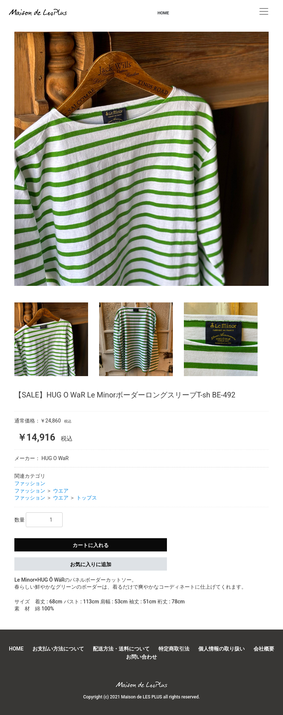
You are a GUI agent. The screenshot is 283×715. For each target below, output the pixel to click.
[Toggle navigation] (264, 11)
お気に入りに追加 (90, 564)
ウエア (61, 491)
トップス (86, 498)
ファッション (29, 483)
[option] (141, 161)
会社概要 (264, 649)
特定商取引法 (173, 649)
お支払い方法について (58, 649)
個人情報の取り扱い (221, 649)
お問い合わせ (141, 657)
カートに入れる (91, 545)
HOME (163, 13)
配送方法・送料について (121, 649)
